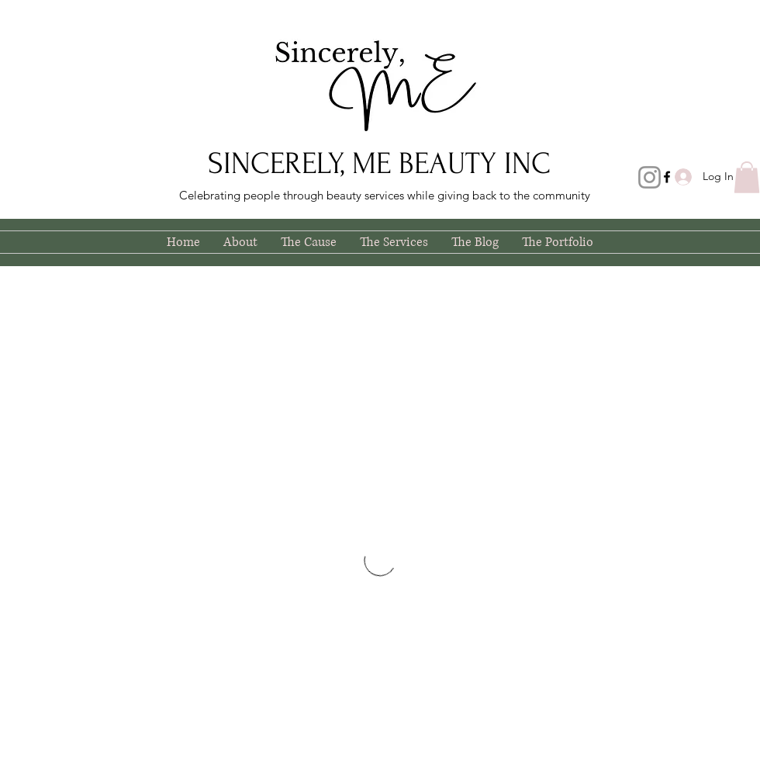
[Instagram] (649, 177)
